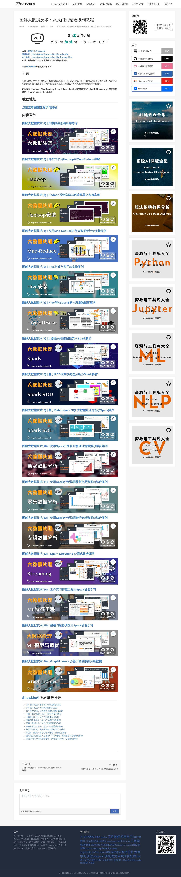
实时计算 (102, 26)
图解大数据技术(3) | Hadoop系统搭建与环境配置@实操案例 (61, 195)
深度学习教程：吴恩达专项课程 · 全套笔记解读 (46, 733)
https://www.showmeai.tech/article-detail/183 (52, 57)
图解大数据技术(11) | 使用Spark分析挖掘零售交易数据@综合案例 (65, 481)
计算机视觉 (109, 856)
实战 (107, 852)
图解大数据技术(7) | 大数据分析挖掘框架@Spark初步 (56, 338)
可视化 (95, 848)
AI (82, 836)
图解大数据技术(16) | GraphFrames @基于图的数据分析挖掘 (62, 661)
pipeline (104, 837)
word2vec (128, 845)
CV (84, 860)
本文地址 (26, 57)
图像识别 (136, 845)
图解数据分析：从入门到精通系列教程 (42, 717)
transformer (111, 841)
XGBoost (114, 844)
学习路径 (92, 860)
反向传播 (131, 860)
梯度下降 (137, 837)
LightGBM (85, 852)
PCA (125, 841)
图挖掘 (108, 26)
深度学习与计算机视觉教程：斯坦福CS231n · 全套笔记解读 (51, 739)
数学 (82, 841)
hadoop (96, 26)
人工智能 (62, 26)
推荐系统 (102, 841)
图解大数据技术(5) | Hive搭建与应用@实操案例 (53, 266)
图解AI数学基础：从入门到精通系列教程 (43, 720)
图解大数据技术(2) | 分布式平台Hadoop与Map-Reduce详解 (61, 159)
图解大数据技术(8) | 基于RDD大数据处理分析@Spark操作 (60, 374)
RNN (111, 860)
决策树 (105, 860)
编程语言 (116, 852)
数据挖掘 (85, 844)
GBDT (102, 852)
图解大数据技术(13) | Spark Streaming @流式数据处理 (58, 553)
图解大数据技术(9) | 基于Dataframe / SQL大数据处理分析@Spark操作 (68, 410)
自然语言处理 (127, 856)
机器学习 (85, 26)
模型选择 (94, 841)
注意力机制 (112, 848)
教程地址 (26, 54)
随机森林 (97, 857)
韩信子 (31, 51)
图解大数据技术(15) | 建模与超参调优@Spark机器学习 (57, 625)
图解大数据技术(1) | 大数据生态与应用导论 (50, 123)
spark (91, 26)
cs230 (120, 841)
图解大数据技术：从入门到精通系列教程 (43, 723)
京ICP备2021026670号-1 (99, 873)
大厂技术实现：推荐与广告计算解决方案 (43, 705)
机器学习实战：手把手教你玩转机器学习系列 (45, 729)
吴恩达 (117, 860)
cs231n (95, 852)
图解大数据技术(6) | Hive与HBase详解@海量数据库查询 (59, 302)
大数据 (79, 26)
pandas (138, 860)
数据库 (73, 26)
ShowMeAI (41, 51)
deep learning (102, 844)
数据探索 (84, 863)
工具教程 (114, 836)
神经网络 (89, 837)
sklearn (88, 848)
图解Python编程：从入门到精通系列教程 (43, 714)
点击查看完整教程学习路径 (39, 107)
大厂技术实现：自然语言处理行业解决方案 (44, 711)
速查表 (97, 837)
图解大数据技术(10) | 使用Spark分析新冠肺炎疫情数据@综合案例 (65, 446)
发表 (114, 811)
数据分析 (127, 852)
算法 (90, 856)
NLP (99, 860)
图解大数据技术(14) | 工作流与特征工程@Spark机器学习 (59, 589)
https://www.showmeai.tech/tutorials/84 (50, 54)
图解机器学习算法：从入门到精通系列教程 (44, 726)
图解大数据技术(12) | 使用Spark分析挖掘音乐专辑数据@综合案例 (65, 517)
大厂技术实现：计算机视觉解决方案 (41, 708)
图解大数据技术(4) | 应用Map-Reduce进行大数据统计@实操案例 (64, 230)
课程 (82, 848)
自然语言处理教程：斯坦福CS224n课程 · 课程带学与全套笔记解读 (54, 736)
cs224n (124, 860)
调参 (93, 845)
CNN (88, 841)
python (68, 26)
